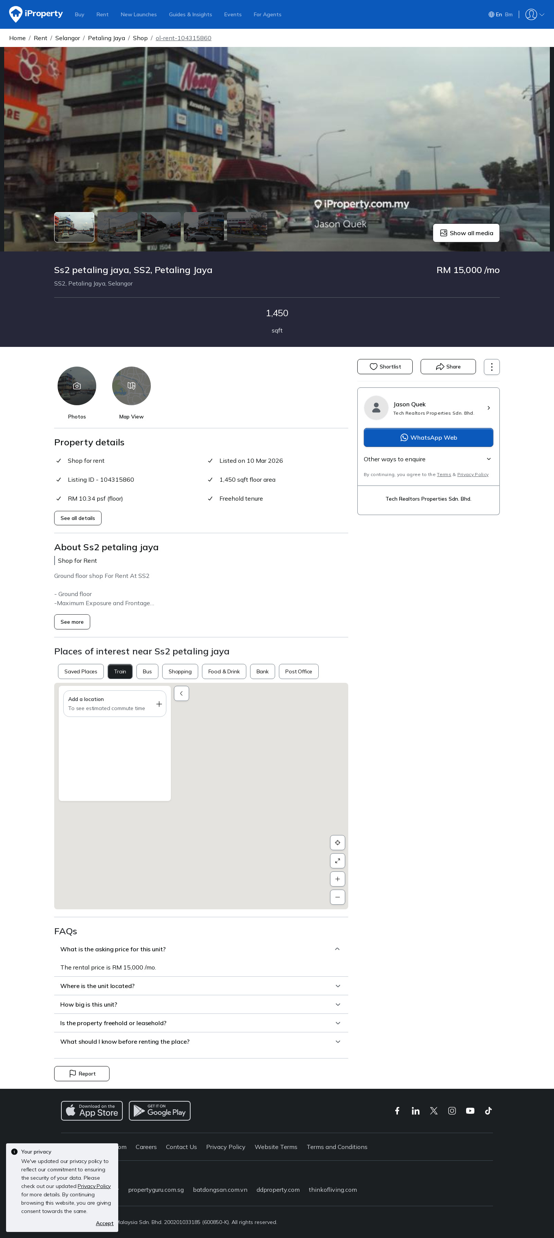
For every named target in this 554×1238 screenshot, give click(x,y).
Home (17, 38)
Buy (80, 14)
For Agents (268, 14)
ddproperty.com (278, 1189)
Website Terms (276, 1147)
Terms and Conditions (337, 1147)
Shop (140, 38)
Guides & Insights (190, 14)
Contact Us (181, 1147)
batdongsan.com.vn (220, 1189)
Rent (103, 14)
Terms (444, 474)
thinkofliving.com (333, 1189)
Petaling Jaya (106, 38)
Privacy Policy (472, 474)
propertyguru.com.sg (156, 1189)
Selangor (67, 38)
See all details (78, 518)
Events (233, 14)
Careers (146, 1147)
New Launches (139, 14)
